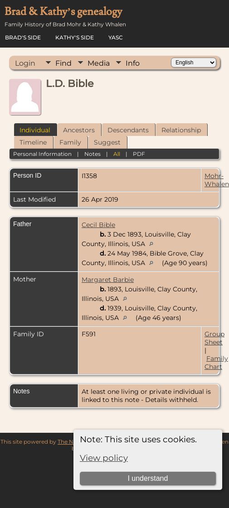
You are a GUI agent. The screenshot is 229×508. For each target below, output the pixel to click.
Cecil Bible (98, 225)
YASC (115, 37)
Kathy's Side (74, 37)
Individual (34, 130)
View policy (104, 458)
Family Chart (216, 362)
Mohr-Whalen (217, 180)
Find (63, 63)
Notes (92, 153)
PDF (139, 153)
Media (99, 63)
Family (70, 142)
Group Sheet (214, 338)
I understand (147, 478)
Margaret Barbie (108, 280)
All (116, 153)
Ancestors (79, 130)
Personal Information (42, 153)
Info (133, 63)
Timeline (33, 142)
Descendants (128, 130)
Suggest (107, 142)
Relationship (181, 130)
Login (25, 63)
